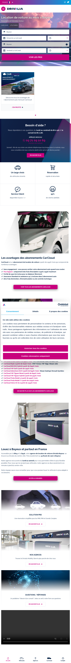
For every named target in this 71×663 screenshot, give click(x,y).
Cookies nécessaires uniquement (35, 356)
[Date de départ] (24, 38)
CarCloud (49, 660)
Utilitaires (14, 25)
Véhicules (22, 660)
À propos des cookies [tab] (58, 311)
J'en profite (18, 106)
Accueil (8, 660)
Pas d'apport (8, 272)
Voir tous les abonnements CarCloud (35, 287)
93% (52, 196)
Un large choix (17, 174)
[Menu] (3, 9)
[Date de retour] (24, 50)
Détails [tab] (35, 311)
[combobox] (58, 38)
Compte (63, 660)
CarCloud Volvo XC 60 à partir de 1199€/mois (20, 383)
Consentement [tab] (12, 311)
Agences (35, 660)
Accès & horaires (35, 478)
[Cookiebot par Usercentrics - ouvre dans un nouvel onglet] (57, 304)
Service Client (17, 196)
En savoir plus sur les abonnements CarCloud (35, 391)
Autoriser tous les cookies (35, 348)
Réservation (52, 174)
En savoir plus (35, 155)
